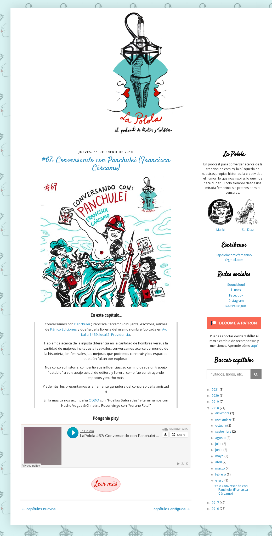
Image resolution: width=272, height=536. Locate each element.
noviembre (223, 419)
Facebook (236, 295)
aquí (254, 345)
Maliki (220, 229)
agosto (220, 438)
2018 (216, 408)
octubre (221, 425)
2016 (216, 509)
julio (218, 444)
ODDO (94, 400)
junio (219, 450)
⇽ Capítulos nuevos (38, 508)
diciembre (222, 413)
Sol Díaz (248, 229)
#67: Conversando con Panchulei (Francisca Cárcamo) (106, 164)
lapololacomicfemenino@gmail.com (234, 257)
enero (219, 480)
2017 (216, 503)
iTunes (236, 290)
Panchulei (82, 324)
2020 (216, 396)
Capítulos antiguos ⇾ (172, 508)
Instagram (236, 301)
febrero (221, 474)
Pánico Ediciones (63, 329)
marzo (220, 468)
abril (219, 462)
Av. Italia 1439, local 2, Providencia (124, 332)
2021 (216, 390)
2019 (216, 402)
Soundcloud (236, 285)
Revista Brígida (236, 306)
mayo (219, 456)
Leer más (105, 484)
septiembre (223, 431)
